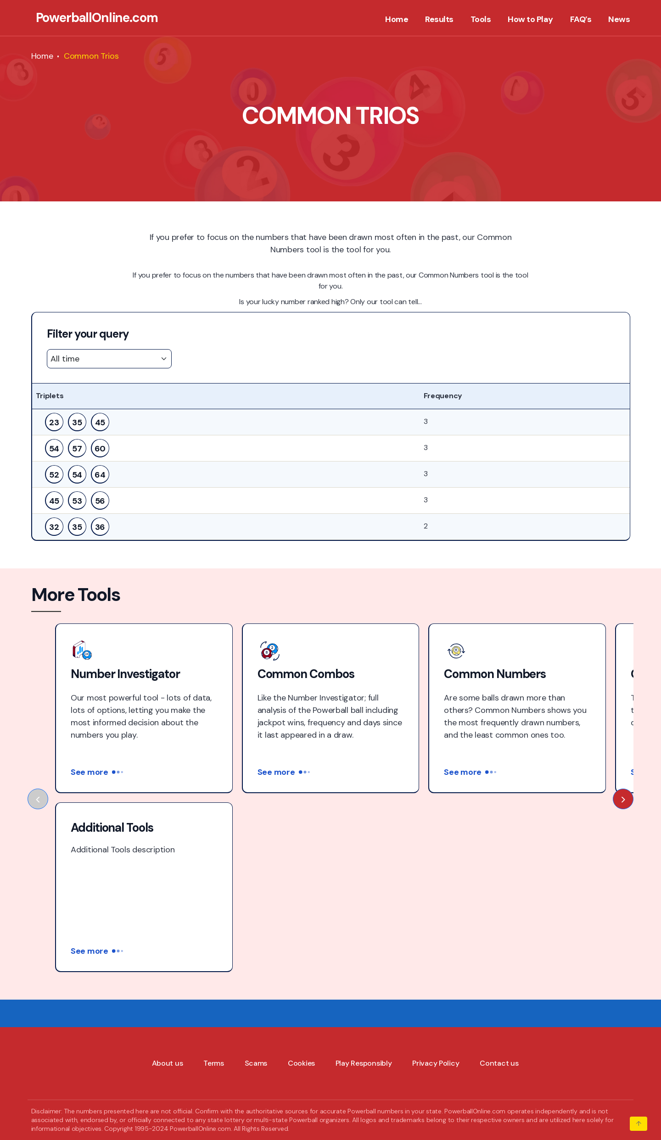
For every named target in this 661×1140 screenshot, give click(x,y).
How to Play (530, 20)
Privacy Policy (435, 884)
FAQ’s (581, 20)
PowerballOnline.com (97, 17)
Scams (256, 884)
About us (167, 884)
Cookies (301, 884)
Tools (481, 20)
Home (396, 20)
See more (97, 772)
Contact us (499, 884)
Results (439, 20)
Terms (213, 884)
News (619, 20)
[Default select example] (109, 358)
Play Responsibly (364, 884)
